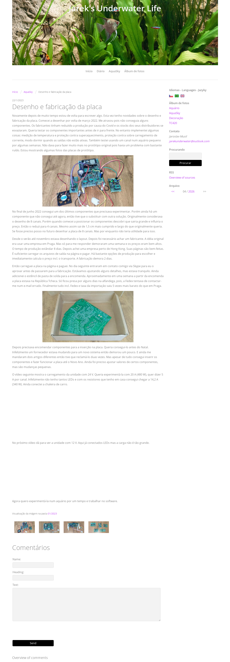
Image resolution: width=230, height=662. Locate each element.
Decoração (176, 118)
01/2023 (52, 513)
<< (172, 191)
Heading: (18, 572)
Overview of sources (182, 177)
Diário (101, 71)
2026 (191, 191)
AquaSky (114, 71)
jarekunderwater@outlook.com (189, 141)
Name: (17, 559)
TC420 (173, 123)
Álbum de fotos (134, 71)
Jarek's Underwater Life (115, 8)
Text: (16, 585)
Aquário (174, 108)
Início (89, 71)
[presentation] (88, 629)
